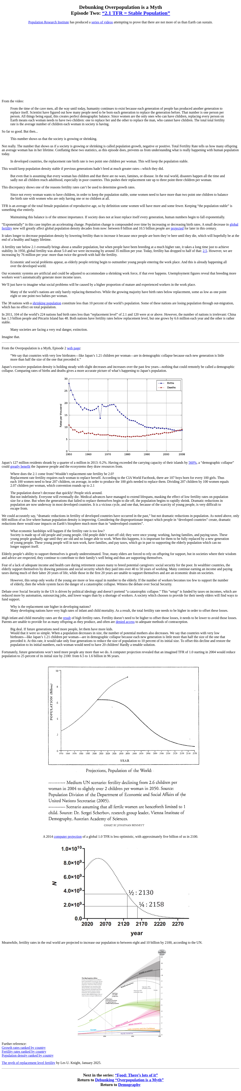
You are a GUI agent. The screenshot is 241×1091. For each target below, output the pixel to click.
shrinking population (47, 303)
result (67, 618)
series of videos (102, 22)
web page (73, 348)
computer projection (68, 836)
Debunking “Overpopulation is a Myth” (129, 1080)
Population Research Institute (48, 22)
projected (177, 228)
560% (193, 462)
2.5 (205, 251)
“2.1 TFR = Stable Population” (136, 13)
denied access (125, 622)
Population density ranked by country (28, 1055)
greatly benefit (20, 466)
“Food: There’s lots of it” (136, 1075)
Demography (129, 1084)
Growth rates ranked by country (24, 1047)
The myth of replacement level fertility (28, 1063)
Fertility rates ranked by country (24, 1051)
